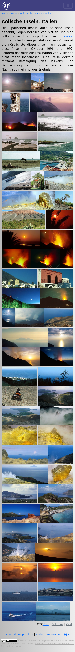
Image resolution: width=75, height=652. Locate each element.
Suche (40, 634)
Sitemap (19, 634)
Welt (22, 13)
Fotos (14, 13)
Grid (69, 624)
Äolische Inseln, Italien (39, 13)
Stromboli (66, 36)
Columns (57, 624)
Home (5, 13)
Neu (8, 634)
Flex (46, 624)
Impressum (53, 634)
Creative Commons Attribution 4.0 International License (37, 645)
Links (30, 634)
